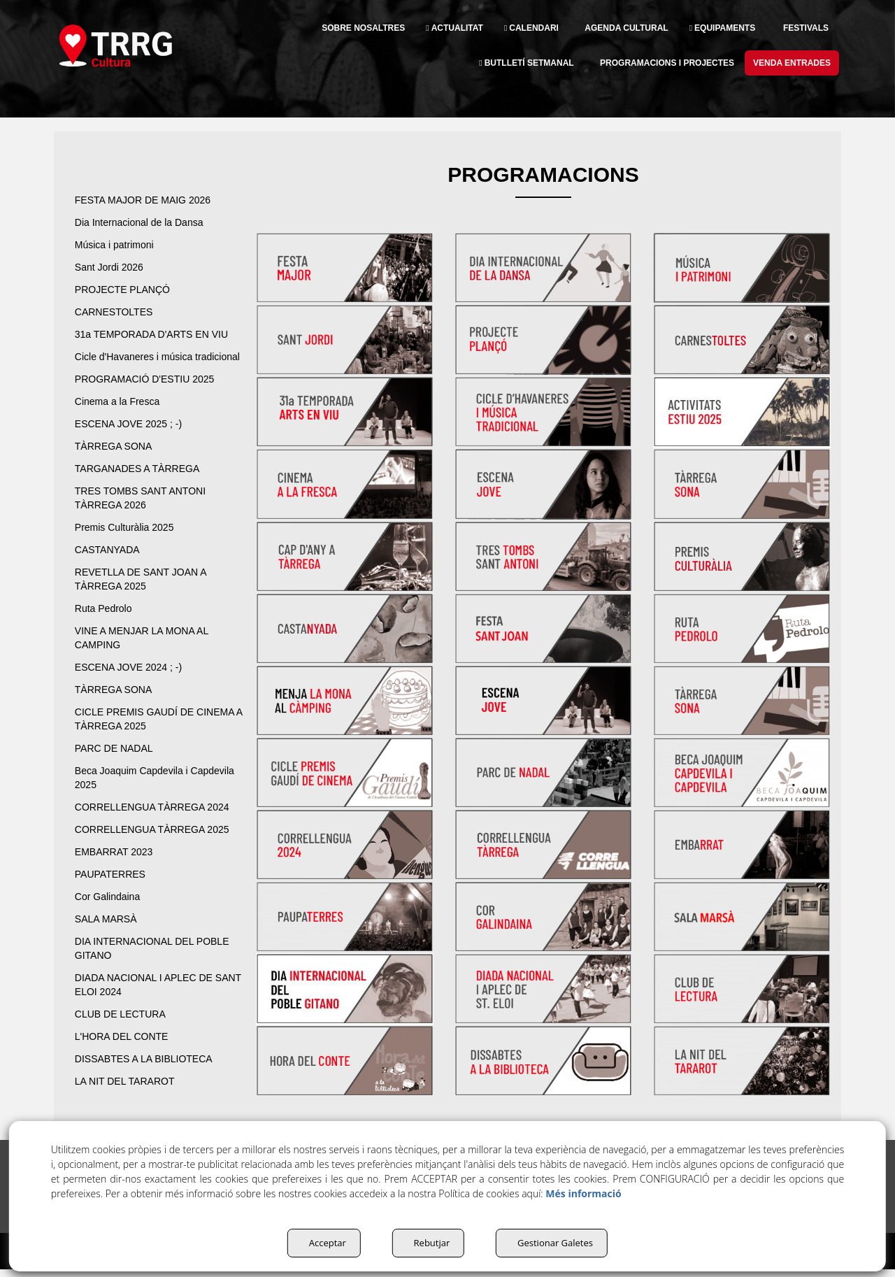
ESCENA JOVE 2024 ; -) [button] (132, 681)
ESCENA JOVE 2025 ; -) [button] (131, 437)
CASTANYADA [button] (109, 563)
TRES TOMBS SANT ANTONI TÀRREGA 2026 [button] (145, 512)
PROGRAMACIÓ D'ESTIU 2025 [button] (150, 393)
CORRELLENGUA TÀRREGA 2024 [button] (159, 821)
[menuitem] (322, 27)
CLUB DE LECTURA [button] (124, 1028)
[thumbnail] (345, 268)
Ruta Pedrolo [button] (107, 622)
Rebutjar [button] (427, 1242)
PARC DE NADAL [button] (118, 762)
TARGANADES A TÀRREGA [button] (142, 482)
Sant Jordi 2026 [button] (112, 267)
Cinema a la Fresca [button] (120, 415)
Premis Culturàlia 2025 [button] (128, 541)
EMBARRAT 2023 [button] (118, 865)
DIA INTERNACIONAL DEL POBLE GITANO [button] (142, 962)
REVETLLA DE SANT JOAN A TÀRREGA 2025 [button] (146, 593)
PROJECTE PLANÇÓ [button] (126, 289)
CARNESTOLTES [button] (116, 312)
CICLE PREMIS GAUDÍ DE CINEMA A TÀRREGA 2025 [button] (140, 733)
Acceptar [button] (319, 1242)
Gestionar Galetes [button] (556, 1242)
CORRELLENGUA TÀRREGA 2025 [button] (158, 843)
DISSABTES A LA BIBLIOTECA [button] (150, 1072)
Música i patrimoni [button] (119, 244)
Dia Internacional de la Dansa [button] (146, 222)
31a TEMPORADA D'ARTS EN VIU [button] (157, 334)
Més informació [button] (583, 1193)
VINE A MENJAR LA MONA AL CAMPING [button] (151, 651)
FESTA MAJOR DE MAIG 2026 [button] (149, 200)
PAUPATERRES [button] (113, 888)
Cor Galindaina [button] (109, 910)
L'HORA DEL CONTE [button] (126, 1050)
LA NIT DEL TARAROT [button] (130, 1095)
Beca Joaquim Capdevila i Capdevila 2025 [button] (137, 791)
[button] (138, 45)
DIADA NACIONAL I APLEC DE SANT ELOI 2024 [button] (152, 998)
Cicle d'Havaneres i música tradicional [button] (139, 363)
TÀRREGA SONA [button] (116, 460)
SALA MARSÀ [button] (108, 933)
